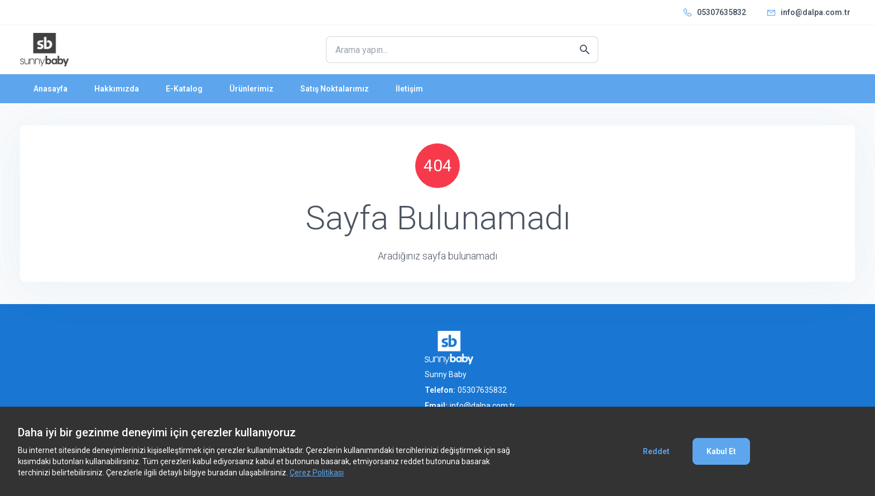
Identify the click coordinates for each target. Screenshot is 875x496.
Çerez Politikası (317, 472)
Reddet (656, 451)
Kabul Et (721, 451)
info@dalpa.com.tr (815, 12)
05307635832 (721, 12)
